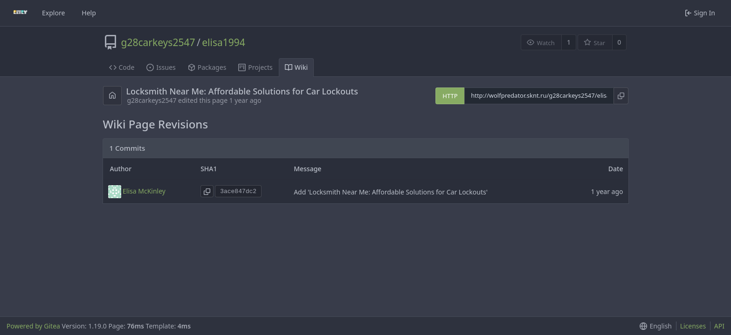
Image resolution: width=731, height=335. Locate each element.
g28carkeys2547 (158, 42)
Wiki (296, 67)
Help (89, 12)
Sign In (700, 12)
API (719, 326)
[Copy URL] (621, 95)
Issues (160, 67)
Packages (207, 67)
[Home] (21, 13)
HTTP (449, 96)
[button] (654, 326)
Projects (255, 67)
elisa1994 (223, 42)
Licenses (693, 326)
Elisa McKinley (144, 191)
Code (122, 67)
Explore (53, 12)
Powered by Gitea (33, 326)
